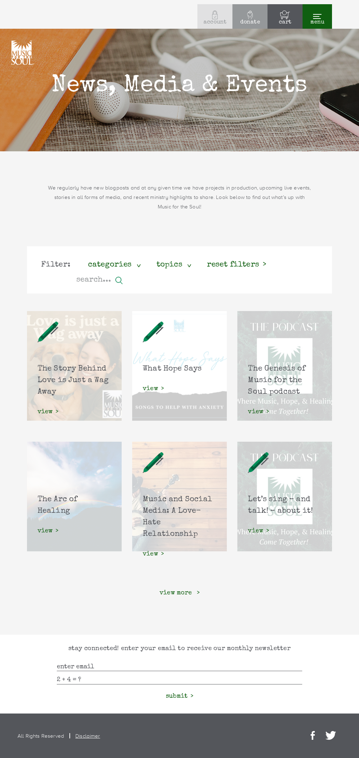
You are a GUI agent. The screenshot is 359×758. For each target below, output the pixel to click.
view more (177, 593)
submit (177, 696)
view (45, 412)
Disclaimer (87, 735)
